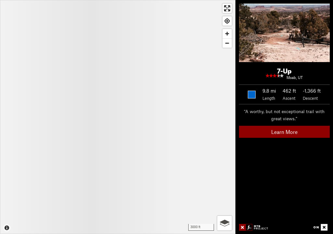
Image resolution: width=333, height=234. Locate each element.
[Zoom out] (227, 43)
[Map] (117, 117)
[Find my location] (227, 21)
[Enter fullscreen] (227, 8)
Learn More (284, 132)
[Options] (224, 223)
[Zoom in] (227, 33)
